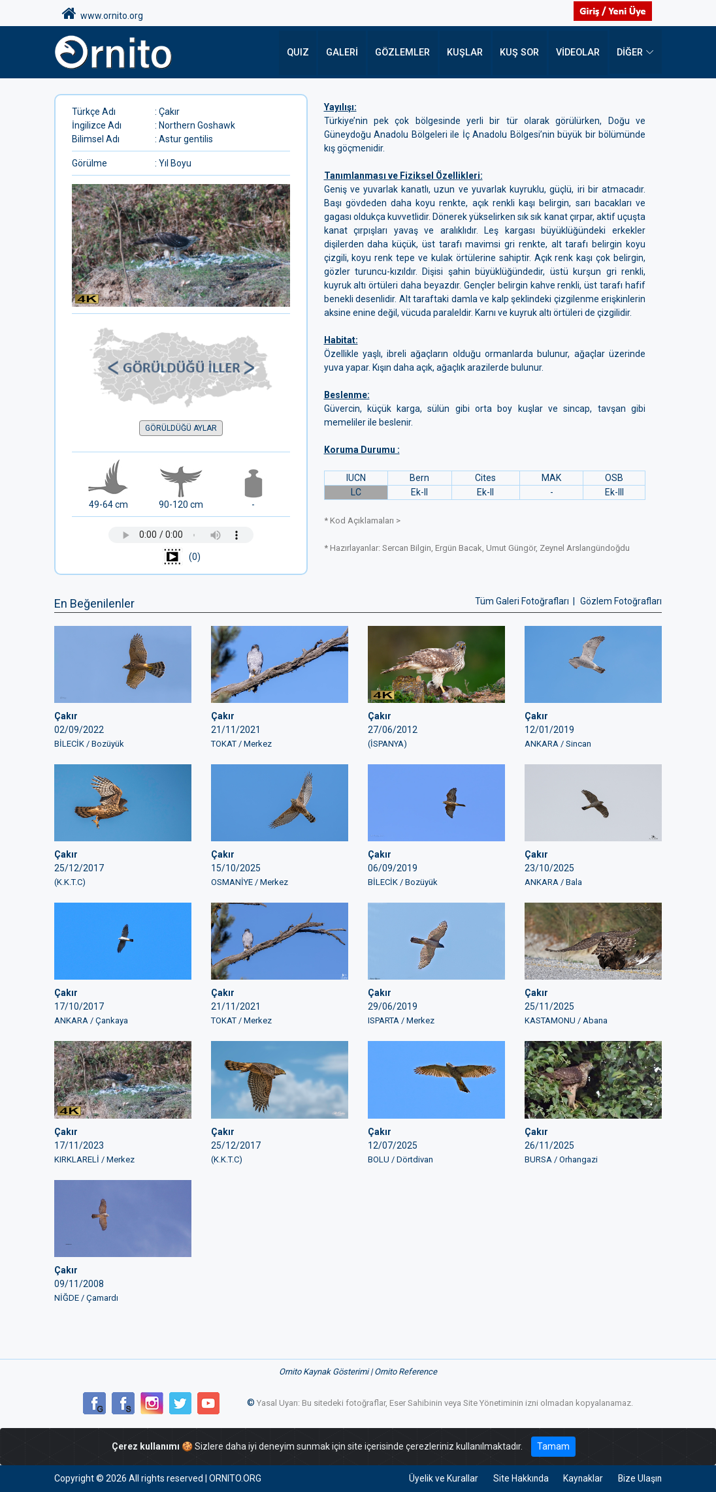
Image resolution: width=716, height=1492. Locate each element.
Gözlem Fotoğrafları (621, 601)
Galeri (348, 52)
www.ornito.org (102, 14)
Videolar (578, 52)
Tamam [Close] (553, 1446)
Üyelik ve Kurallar (438, 1478)
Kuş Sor (520, 52)
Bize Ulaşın (639, 1478)
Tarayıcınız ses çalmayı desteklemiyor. (180, 535)
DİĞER (630, 52)
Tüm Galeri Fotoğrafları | (526, 601)
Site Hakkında (517, 1478)
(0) (181, 557)
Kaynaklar (581, 1478)
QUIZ (304, 52)
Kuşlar (467, 52)
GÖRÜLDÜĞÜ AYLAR (181, 428)
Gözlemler (407, 52)
